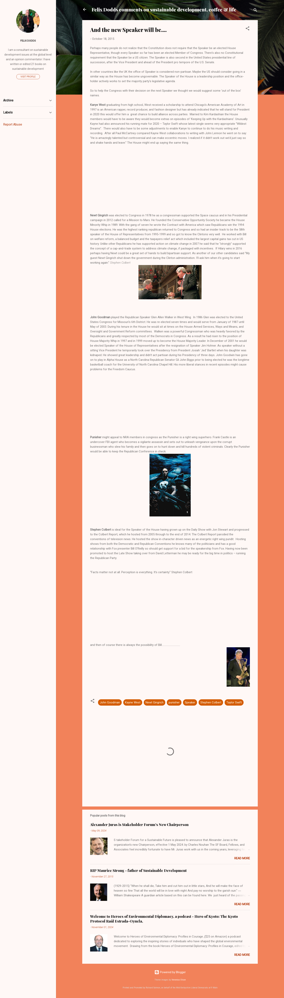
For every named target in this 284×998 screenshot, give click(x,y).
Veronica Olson (179, 979)
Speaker (190, 702)
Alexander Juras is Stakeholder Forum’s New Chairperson (139, 824)
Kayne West (132, 702)
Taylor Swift (234, 702)
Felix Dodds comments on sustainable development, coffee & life (164, 9)
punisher (174, 702)
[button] (247, 29)
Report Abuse (12, 124)
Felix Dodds (28, 40)
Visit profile (28, 76)
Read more (242, 858)
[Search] (255, 11)
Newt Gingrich (154, 702)
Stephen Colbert (210, 702)
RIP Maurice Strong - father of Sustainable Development (138, 870)
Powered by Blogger (170, 972)
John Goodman (110, 702)
